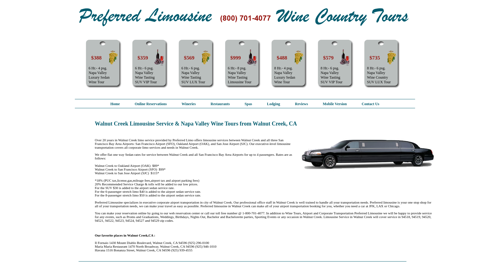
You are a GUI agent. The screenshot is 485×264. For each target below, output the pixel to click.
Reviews (301, 104)
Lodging (273, 104)
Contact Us (370, 104)
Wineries (189, 104)
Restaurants (220, 104)
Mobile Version (335, 104)
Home (115, 104)
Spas (248, 104)
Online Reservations (151, 104)
